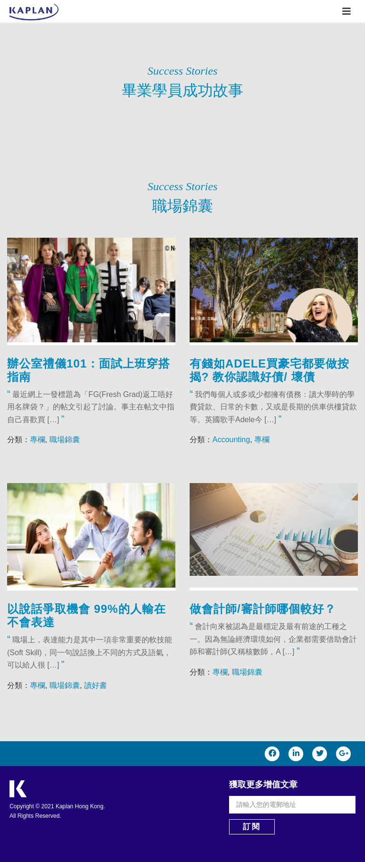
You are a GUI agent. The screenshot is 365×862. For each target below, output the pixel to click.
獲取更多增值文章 (263, 784)
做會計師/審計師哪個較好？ (263, 608)
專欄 (37, 440)
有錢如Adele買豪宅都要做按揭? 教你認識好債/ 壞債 (269, 370)
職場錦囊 (64, 440)
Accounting (231, 440)
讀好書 (95, 685)
